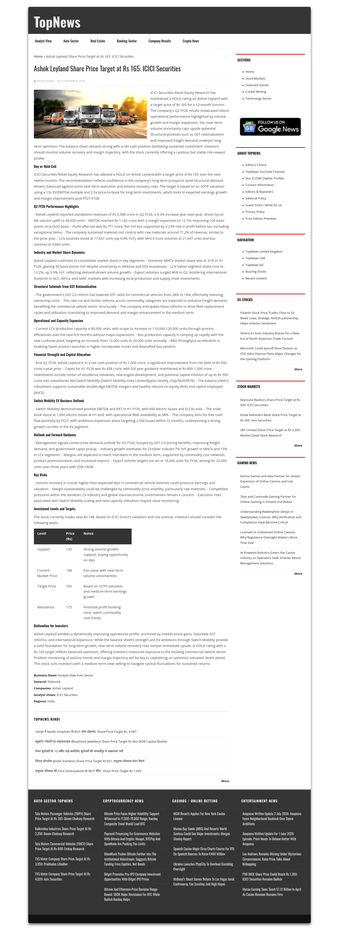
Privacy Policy (255, 212)
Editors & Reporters (259, 192)
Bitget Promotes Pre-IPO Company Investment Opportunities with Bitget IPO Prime (132, 877)
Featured (54, 681)
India (51, 701)
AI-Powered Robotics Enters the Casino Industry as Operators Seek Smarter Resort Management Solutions (270, 557)
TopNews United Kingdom (264, 251)
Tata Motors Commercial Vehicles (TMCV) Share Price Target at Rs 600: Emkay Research (64, 846)
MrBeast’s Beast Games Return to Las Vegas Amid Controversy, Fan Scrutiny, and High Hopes (204, 882)
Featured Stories (257, 85)
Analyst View (43, 40)
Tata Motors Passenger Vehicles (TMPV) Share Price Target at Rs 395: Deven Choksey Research (64, 816)
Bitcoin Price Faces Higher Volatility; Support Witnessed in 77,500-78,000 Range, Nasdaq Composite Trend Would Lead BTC (131, 818)
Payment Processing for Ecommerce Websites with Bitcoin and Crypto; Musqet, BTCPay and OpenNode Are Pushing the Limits (132, 838)
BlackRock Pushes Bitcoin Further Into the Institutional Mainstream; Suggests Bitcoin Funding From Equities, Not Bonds (130, 858)
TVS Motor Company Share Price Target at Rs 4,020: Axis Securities (62, 876)
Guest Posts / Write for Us (264, 205)
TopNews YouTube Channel (265, 172)
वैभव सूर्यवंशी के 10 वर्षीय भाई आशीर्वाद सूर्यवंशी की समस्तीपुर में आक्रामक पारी (79, 751)
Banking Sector (127, 40)
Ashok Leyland (62, 688)
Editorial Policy (256, 198)
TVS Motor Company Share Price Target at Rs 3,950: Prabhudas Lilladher (62, 861)
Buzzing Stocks (256, 271)
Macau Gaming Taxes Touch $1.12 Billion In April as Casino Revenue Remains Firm (271, 892)
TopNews (57, 21)
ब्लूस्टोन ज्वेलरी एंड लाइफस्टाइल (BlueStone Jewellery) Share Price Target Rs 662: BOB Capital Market (101, 741)
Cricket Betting (256, 91)
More (225, 781)
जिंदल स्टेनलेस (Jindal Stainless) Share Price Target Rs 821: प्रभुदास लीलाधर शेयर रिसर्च (89, 761)
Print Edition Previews (261, 218)
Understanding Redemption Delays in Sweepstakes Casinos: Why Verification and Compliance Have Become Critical (270, 516)
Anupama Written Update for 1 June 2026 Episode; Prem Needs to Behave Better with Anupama (269, 838)
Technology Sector (259, 98)
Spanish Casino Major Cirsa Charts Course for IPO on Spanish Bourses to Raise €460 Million (204, 851)
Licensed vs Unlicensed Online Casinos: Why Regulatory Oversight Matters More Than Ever (268, 537)
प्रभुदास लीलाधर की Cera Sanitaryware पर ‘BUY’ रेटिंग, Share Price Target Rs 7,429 (88, 771)
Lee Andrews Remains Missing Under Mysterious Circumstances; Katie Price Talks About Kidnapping (271, 858)
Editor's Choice (256, 165)
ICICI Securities (67, 695)
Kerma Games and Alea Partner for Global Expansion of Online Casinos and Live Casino (270, 481)
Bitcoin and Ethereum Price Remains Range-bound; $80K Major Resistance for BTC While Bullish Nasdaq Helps (132, 894)
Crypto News (191, 40)
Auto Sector (71, 40)
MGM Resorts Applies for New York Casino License (199, 816)
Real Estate (98, 40)
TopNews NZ (255, 265)
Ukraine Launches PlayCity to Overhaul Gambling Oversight (203, 866)
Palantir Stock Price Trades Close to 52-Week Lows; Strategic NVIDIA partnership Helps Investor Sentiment (269, 318)
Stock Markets (256, 78)
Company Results (160, 40)
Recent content (256, 278)
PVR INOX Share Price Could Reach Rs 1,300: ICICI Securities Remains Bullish (270, 877)
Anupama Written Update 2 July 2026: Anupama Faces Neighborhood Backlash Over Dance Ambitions (271, 818)
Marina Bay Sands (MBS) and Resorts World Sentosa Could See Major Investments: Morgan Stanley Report (202, 833)
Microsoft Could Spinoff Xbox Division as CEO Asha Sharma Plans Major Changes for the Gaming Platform (270, 353)
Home (38, 56)
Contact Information (260, 185)
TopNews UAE (255, 258)
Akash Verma (46, 81)
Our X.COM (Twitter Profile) (265, 178)
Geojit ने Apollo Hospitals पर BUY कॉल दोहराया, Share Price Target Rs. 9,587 (85, 731)
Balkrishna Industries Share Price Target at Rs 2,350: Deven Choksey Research (63, 831)
